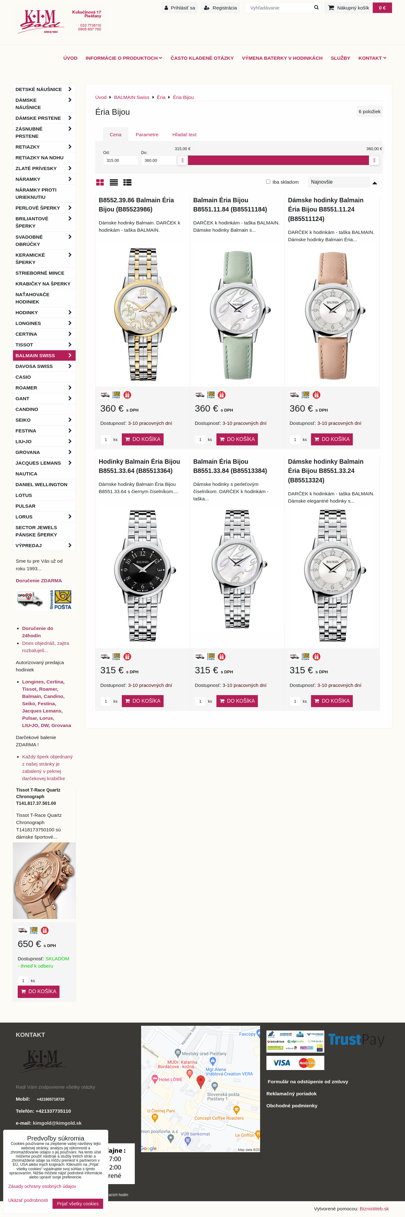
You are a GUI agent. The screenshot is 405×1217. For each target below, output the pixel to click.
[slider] (182, 160)
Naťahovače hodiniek (32, 298)
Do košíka (142, 439)
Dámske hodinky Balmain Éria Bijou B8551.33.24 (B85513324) (326, 471)
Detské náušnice (46, 89)
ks (108, 439)
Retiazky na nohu (40, 157)
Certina (46, 334)
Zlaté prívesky (46, 168)
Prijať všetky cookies (78, 1203)
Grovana (46, 452)
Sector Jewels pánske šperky (36, 531)
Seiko (46, 420)
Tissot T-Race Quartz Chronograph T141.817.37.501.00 (38, 796)
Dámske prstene (46, 118)
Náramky (46, 179)
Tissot (46, 344)
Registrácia (220, 7)
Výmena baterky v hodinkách (282, 58)
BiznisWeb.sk (374, 1208)
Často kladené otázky (202, 58)
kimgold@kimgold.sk (57, 1123)
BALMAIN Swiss (46, 355)
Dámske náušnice (46, 104)
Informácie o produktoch (124, 58)
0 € (382, 7)
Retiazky (46, 147)
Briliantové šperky (46, 222)
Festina (46, 430)
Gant (46, 398)
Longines (46, 323)
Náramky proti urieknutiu (36, 193)
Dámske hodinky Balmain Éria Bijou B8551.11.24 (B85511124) (326, 209)
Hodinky (46, 312)
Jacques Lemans (46, 463)
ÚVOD (70, 58)
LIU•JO (46, 441)
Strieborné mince (40, 273)
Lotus (24, 495)
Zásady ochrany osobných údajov (42, 1186)
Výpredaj (46, 545)
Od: (121, 157)
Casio (23, 377)
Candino (27, 409)
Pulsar (25, 506)
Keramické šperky (46, 258)
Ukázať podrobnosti (28, 1200)
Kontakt (372, 58)
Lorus (46, 516)
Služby (340, 58)
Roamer (46, 387)
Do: (159, 157)
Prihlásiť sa (180, 7)
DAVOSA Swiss (46, 366)
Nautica (26, 473)
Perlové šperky (46, 208)
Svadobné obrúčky (46, 240)
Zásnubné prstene (46, 132)
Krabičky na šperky (43, 283)
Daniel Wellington (41, 484)
